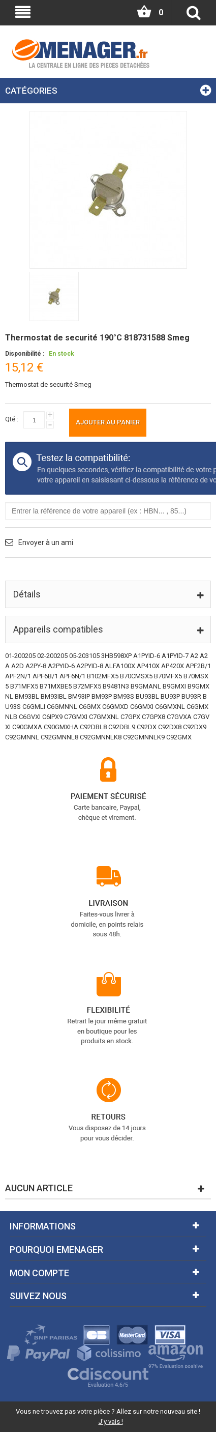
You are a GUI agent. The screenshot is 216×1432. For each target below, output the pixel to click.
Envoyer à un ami (45, 542)
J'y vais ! (111, 1421)
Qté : (11, 419)
